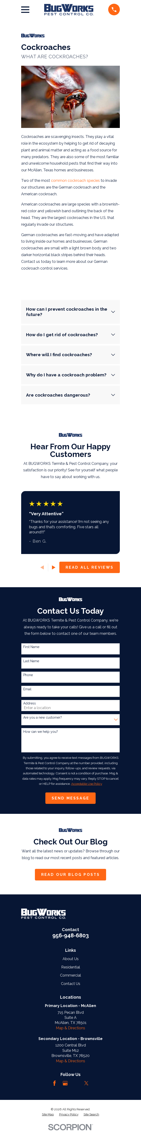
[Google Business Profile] (65, 1083)
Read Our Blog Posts (70, 874)
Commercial (70, 975)
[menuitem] (48, 1114)
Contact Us (70, 983)
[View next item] (54, 567)
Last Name (31, 661)
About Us (71, 959)
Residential (70, 967)
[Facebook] (54, 1083)
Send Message (70, 798)
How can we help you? (40, 731)
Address (29, 703)
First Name (31, 647)
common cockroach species (76, 180)
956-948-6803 (70, 935)
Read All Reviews (90, 567)
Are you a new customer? (42, 717)
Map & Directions (70, 1028)
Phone (28, 675)
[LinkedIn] (75, 1083)
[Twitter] (86, 1083)
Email (27, 689)
